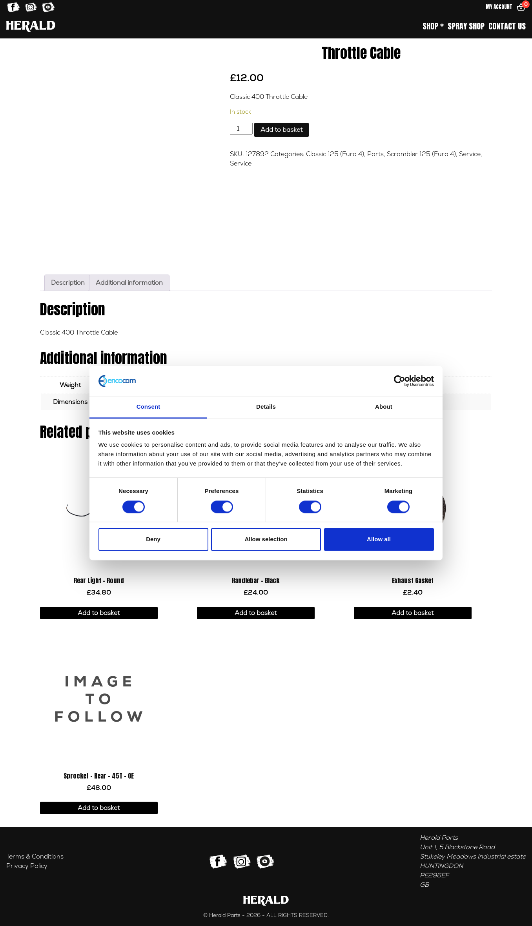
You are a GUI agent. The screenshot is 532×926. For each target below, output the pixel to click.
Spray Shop (466, 26)
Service (470, 154)
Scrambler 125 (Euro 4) (421, 154)
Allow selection (265, 539)
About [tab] (383, 407)
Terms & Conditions (35, 857)
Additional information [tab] (129, 283)
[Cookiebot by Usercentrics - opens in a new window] (399, 381)
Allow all (379, 539)
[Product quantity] (241, 129)
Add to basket (281, 130)
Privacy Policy (26, 866)
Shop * (433, 26)
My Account (499, 7)
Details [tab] (266, 407)
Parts (375, 154)
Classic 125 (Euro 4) (335, 154)
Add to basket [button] (99, 613)
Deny (153, 539)
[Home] (30, 26)
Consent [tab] (148, 407)
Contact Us (507, 26)
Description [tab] (68, 283)
